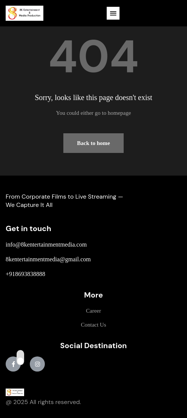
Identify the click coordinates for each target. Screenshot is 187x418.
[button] (113, 13)
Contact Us (93, 325)
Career (93, 311)
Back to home (93, 143)
